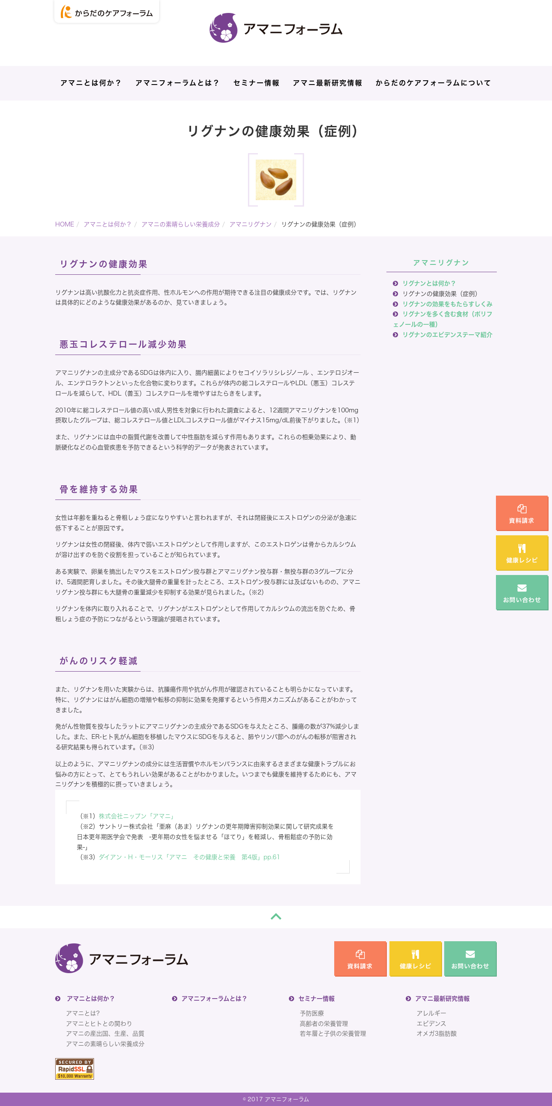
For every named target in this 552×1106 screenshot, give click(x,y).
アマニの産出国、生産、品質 (105, 1034)
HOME (64, 224)
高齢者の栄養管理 (324, 1024)
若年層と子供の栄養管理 (333, 1034)
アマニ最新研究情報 (328, 82)
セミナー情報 (256, 82)
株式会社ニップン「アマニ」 (138, 816)
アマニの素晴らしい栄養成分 (180, 224)
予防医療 (312, 1013)
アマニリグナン (250, 224)
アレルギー (431, 1013)
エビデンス (431, 1024)
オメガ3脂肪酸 (437, 1034)
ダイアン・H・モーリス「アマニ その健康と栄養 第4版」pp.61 (189, 857)
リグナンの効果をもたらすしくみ (447, 304)
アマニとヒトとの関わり (99, 1024)
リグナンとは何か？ (429, 283)
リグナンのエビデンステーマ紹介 (447, 335)
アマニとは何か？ (91, 82)
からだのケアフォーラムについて (434, 82)
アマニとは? (83, 1013)
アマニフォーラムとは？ (177, 82)
